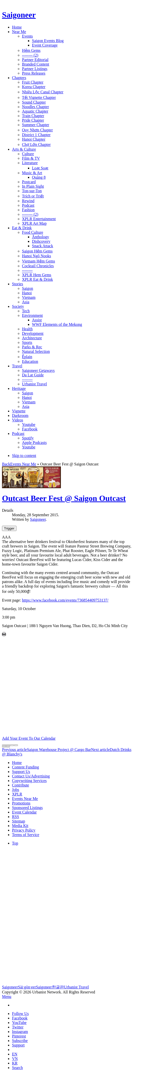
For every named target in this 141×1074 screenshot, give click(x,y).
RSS (15, 817)
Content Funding (25, 767)
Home (17, 762)
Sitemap (18, 821)
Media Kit (20, 826)
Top (15, 843)
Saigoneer (38, 519)
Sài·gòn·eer (27, 987)
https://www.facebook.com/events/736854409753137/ (65, 600)
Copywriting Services (29, 780)
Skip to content (24, 455)
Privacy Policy (23, 830)
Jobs (15, 789)
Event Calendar (24, 812)
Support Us (21, 771)
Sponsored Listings (27, 808)
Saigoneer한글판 (50, 987)
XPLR (17, 794)
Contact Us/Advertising (31, 776)
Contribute (20, 785)
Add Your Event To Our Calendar (29, 738)
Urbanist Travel (76, 987)
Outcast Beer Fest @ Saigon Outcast (64, 498)
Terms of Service (25, 835)
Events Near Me (23, 464)
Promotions (21, 803)
